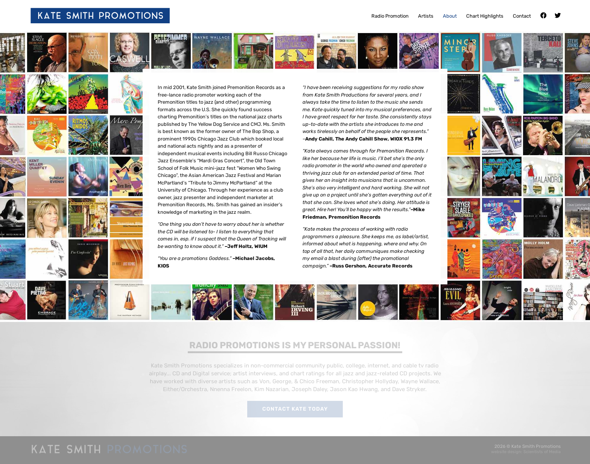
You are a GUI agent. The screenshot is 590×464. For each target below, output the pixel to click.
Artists (425, 16)
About (450, 16)
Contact (522, 16)
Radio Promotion (390, 16)
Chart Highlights (484, 16)
